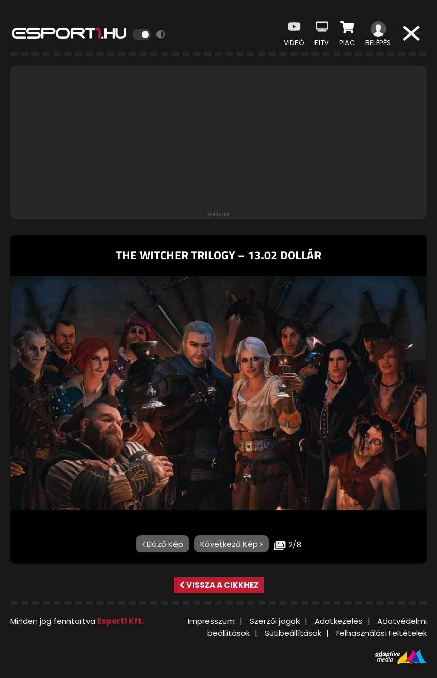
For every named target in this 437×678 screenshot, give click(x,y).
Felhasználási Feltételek (381, 633)
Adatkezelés (338, 621)
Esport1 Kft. (120, 621)
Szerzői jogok (275, 621)
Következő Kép (231, 543)
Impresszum (211, 621)
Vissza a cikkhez (218, 585)
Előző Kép (162, 543)
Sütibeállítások (293, 633)
